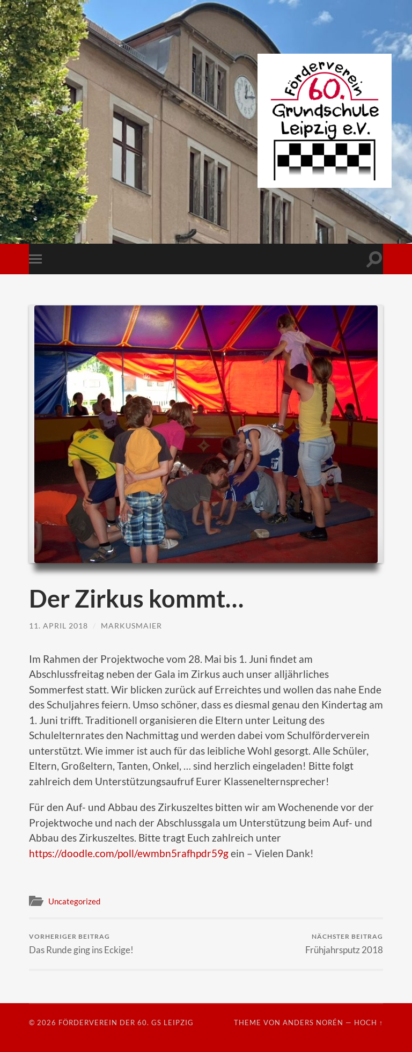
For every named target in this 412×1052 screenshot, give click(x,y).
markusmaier (131, 625)
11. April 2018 (58, 625)
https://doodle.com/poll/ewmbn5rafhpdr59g (129, 853)
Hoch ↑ (368, 1022)
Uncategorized (74, 901)
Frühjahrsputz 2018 (344, 943)
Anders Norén (313, 1022)
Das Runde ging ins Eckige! (81, 943)
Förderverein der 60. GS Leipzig (126, 1022)
